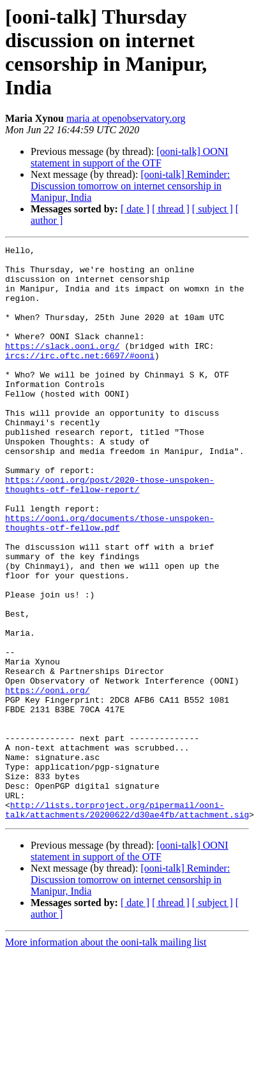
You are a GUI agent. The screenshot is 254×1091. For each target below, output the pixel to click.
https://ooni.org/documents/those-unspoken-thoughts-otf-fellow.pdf (109, 578)
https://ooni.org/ (47, 780)
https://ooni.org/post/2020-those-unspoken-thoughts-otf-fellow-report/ (109, 533)
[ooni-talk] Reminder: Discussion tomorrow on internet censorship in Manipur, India (130, 186)
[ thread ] (171, 208)
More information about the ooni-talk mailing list (106, 1056)
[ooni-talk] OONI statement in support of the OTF (129, 157)
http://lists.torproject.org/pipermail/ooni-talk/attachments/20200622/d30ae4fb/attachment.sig (127, 923)
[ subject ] (212, 208)
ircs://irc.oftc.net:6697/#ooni (79, 378)
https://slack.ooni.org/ (62, 366)
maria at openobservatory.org (126, 118)
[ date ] (135, 208)
